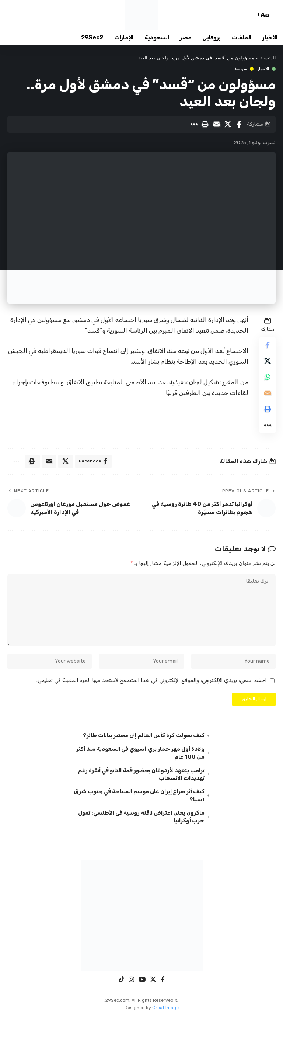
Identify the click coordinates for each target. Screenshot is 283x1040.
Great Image (165, 1030)
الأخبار (263, 69)
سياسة (240, 69)
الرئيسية (267, 58)
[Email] (216, 124)
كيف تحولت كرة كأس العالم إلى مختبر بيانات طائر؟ (141, 755)
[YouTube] (142, 1003)
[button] (274, 15)
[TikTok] (121, 1003)
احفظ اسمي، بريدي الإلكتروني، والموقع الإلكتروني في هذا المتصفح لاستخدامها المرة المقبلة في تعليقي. (151, 699)
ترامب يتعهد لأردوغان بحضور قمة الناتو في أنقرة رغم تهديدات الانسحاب (144, 795)
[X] (153, 1003)
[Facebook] (163, 1003)
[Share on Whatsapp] (267, 381)
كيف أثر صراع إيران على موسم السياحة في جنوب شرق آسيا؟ (143, 817)
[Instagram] (131, 1003)
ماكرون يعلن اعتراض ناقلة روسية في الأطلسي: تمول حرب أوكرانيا (146, 839)
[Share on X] (228, 124)
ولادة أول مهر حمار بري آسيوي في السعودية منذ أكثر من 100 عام (142, 773)
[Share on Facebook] (239, 124)
